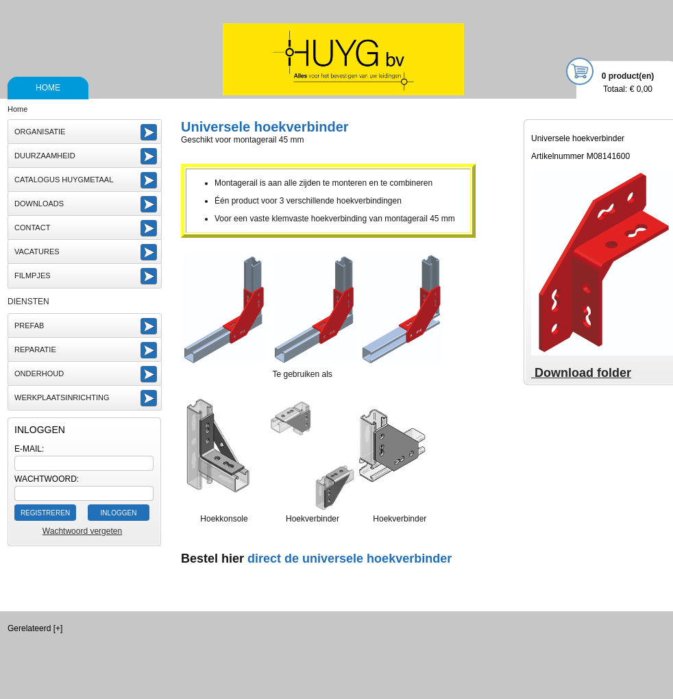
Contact (32, 227)
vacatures (37, 251)
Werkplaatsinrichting (62, 397)
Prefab (29, 325)
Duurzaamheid (44, 155)
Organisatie (39, 131)
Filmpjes (32, 275)
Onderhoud (39, 373)
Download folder (581, 373)
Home (48, 88)
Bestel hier (212, 558)
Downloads (39, 203)
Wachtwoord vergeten (82, 531)
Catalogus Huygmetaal (63, 179)
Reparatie (35, 349)
